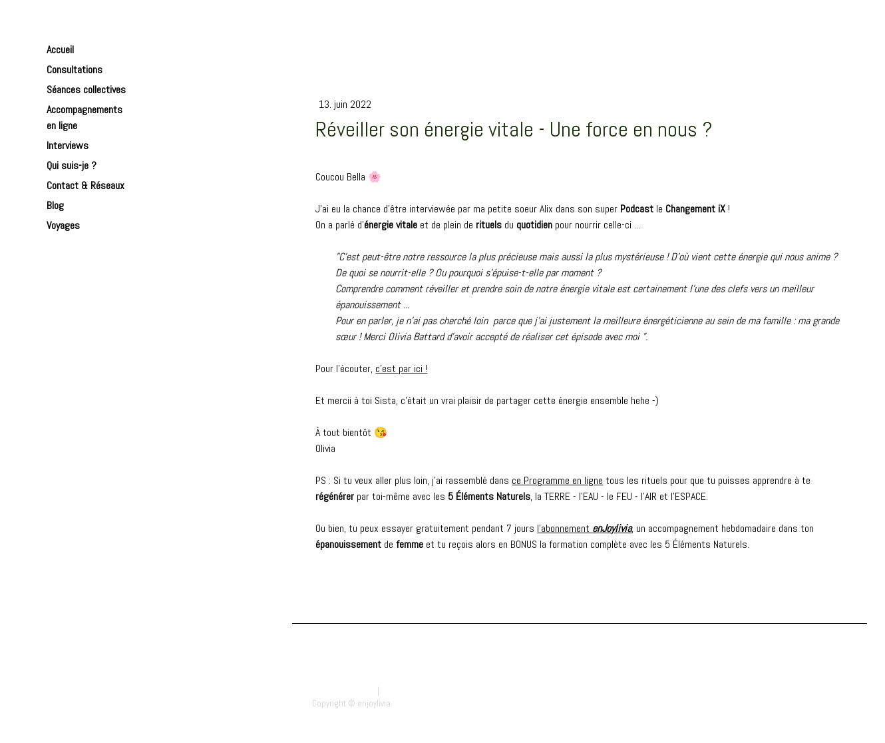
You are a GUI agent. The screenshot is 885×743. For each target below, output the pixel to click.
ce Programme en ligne (557, 480)
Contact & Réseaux (85, 185)
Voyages (63, 225)
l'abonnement (584, 528)
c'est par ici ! (401, 368)
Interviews (67, 145)
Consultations (74, 70)
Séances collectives (86, 90)
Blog (55, 205)
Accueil (60, 50)
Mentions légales (343, 690)
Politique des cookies (420, 690)
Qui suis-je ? (71, 165)
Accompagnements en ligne (84, 117)
